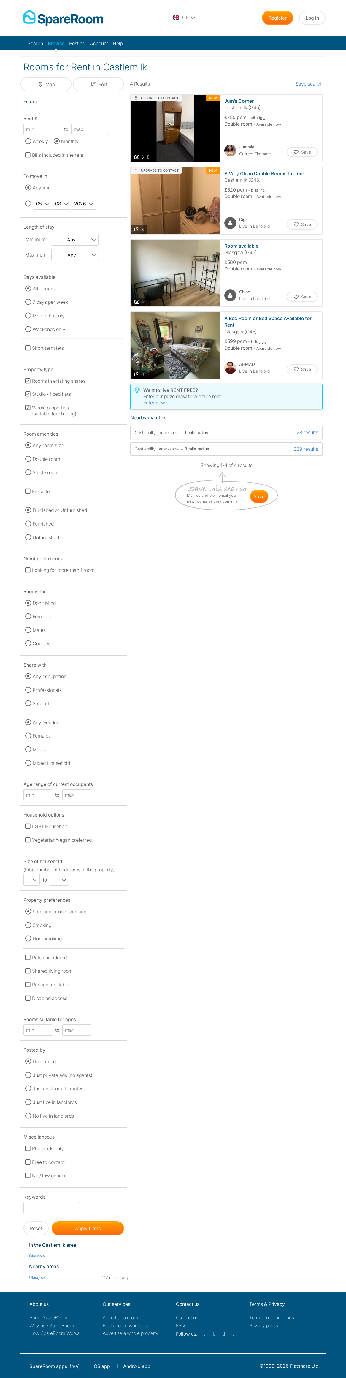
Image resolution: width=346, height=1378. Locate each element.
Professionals (47, 690)
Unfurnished (46, 537)
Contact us (187, 1317)
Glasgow (37, 1256)
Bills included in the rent (57, 155)
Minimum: (36, 239)
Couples (41, 643)
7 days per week (50, 302)
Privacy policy (264, 1325)
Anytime (42, 188)
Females (42, 616)
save (259, 496)
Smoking (42, 925)
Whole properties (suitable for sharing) (54, 411)
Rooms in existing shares (58, 381)
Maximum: (36, 255)
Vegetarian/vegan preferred (62, 840)
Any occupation (49, 676)
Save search (309, 84)
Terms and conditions (271, 1317)
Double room (46, 459)
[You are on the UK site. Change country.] (184, 18)
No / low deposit (49, 1175)
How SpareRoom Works (54, 1333)
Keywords (34, 1198)
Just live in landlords (55, 1102)
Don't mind (44, 1061)
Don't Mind (44, 603)
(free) (54, 1366)
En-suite (41, 491)
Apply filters (88, 1228)
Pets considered (49, 958)
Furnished (43, 524)
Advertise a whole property (130, 1333)
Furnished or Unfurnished (60, 510)
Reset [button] (36, 1228)
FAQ (180, 1325)
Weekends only (49, 329)
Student (41, 703)
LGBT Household (50, 826)
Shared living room (52, 971)
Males (39, 630)
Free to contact (48, 1162)
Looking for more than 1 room (63, 570)
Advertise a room (120, 1317)
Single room (45, 472)
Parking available (50, 985)
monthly (70, 141)
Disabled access (49, 998)
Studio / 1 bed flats (51, 394)
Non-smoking (47, 939)
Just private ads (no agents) (62, 1075)
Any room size (48, 445)
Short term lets (48, 348)
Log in (312, 18)
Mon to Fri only (49, 316)
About (48, 1317)
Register (278, 18)
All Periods (44, 289)
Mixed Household (51, 763)
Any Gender (45, 722)
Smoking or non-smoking (59, 912)
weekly (40, 141)
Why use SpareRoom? (52, 1325)
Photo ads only (48, 1148)
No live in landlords (53, 1116)
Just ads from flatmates (58, 1088)
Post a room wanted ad (126, 1325)
